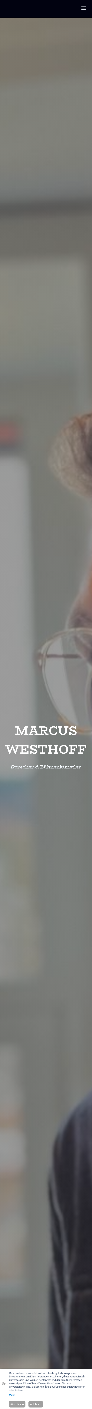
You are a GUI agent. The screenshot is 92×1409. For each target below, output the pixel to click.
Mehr (12, 1395)
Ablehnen (35, 1404)
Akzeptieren (17, 1404)
